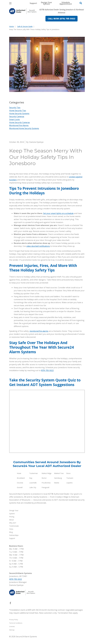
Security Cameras (16, 116)
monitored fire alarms (39, 331)
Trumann (69, 478)
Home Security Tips (17, 110)
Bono (68, 473)
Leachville (33, 483)
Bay (30, 478)
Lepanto (69, 483)
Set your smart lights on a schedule (58, 213)
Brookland (21, 478)
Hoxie (19, 473)
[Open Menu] (10, 3)
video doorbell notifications (38, 246)
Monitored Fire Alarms (19, 125)
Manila (56, 483)
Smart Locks (14, 119)
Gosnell (19, 487)
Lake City (32, 487)
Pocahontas (46, 483)
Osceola (20, 483)
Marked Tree (59, 473)
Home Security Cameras (19, 122)
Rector (44, 478)
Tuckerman (33, 473)
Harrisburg (58, 478)
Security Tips (14, 107)
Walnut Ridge (46, 473)
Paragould (45, 487)
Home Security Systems (19, 113)
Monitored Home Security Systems (24, 128)
